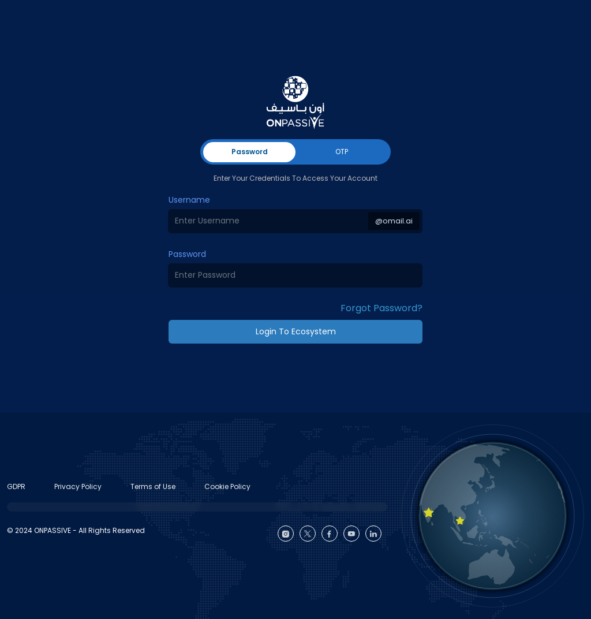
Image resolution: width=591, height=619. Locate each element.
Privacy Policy (78, 486)
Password (187, 254)
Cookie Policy (227, 486)
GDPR (16, 486)
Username (189, 200)
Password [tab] (249, 151)
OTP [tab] (341, 151)
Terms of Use (152, 486)
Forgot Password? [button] (381, 308)
